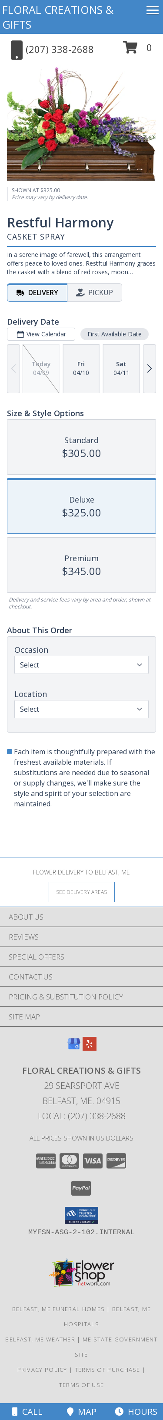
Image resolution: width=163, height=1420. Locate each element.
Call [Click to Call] (27, 1411)
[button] (137, 50)
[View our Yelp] (89, 1048)
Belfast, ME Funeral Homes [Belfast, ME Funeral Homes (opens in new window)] (58, 1309)
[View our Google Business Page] (74, 1048)
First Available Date (114, 334)
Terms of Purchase (107, 1370)
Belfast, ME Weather (40, 1339)
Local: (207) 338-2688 (82, 1116)
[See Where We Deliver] (82, 892)
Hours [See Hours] (136, 1411)
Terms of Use (81, 1385)
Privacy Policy (42, 1370)
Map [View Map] (81, 1411)
